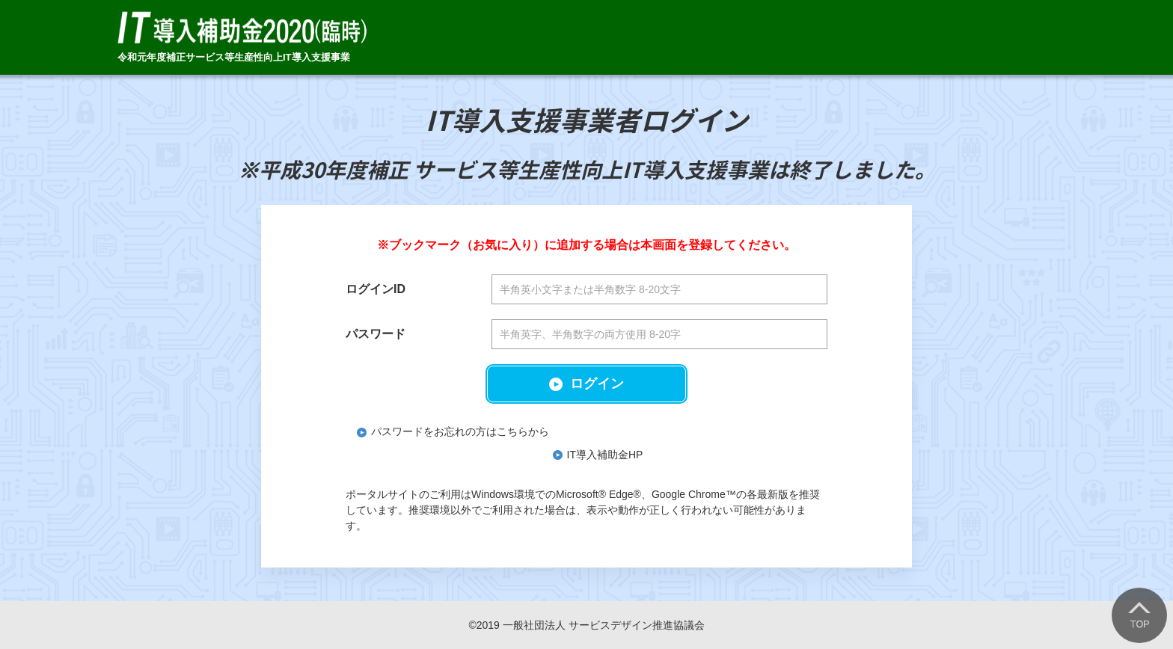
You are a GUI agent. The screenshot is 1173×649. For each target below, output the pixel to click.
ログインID (375, 289)
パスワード (375, 333)
